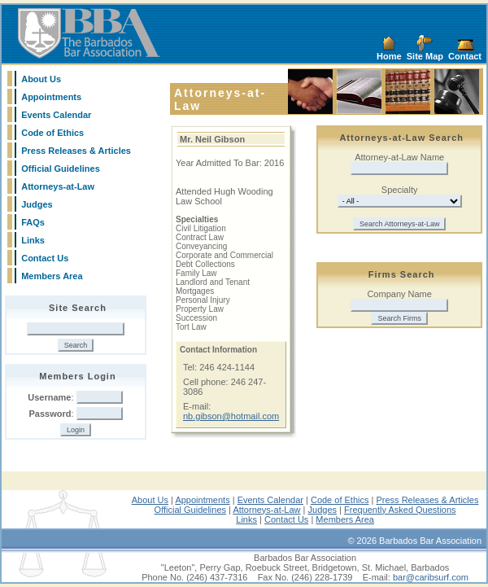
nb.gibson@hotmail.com (231, 416)
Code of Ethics (52, 133)
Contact (464, 56)
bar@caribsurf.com (430, 577)
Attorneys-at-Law (57, 186)
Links (33, 240)
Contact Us (44, 258)
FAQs (33, 222)
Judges (37, 204)
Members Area (51, 276)
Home (389, 56)
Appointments (51, 97)
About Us (41, 79)
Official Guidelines (60, 168)
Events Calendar (56, 115)
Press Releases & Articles (76, 151)
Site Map (425, 56)
